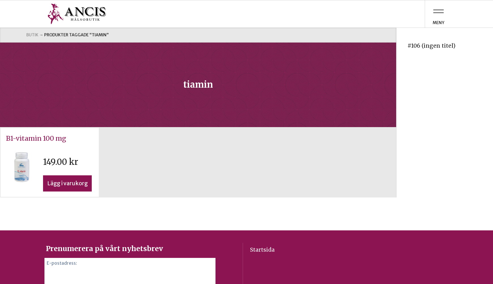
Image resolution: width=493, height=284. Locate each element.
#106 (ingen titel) (431, 45)
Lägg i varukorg (67, 183)
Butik (32, 34)
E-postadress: (62, 263)
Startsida (262, 249)
